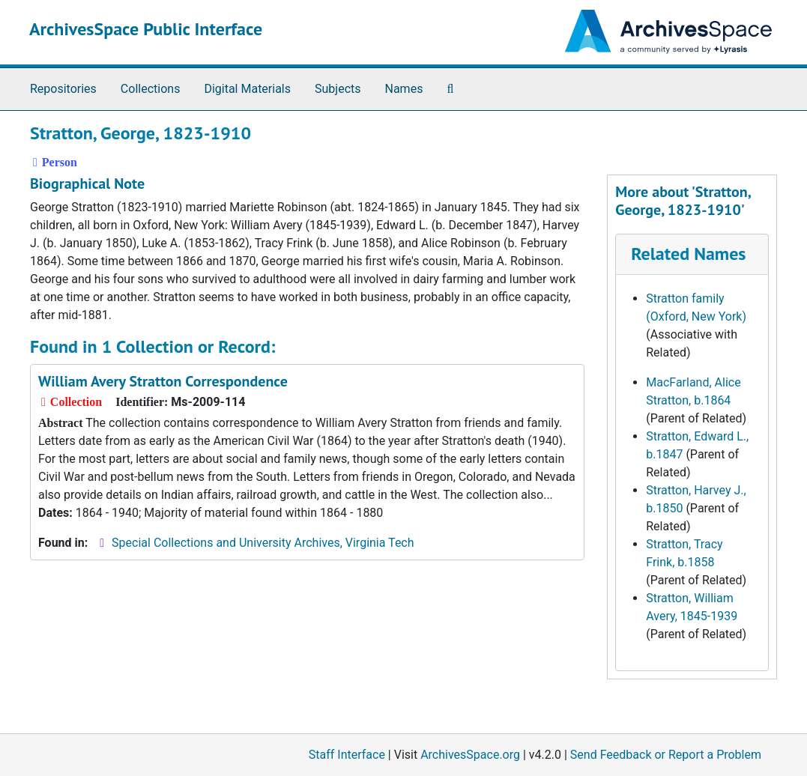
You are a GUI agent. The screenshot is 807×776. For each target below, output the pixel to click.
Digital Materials (247, 89)
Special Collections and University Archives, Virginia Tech (263, 543)
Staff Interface (347, 755)
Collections (151, 89)
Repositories (63, 89)
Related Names (688, 253)
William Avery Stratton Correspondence (163, 381)
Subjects (337, 89)
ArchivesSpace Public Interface (145, 28)
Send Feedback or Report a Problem (665, 755)
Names (404, 89)
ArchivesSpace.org (470, 755)
